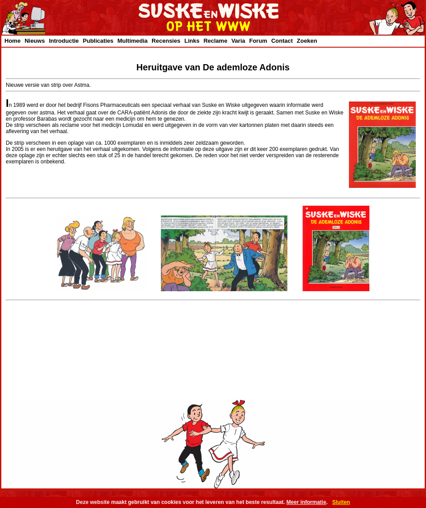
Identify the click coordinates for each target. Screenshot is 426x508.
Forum (258, 40)
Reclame (215, 40)
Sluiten (341, 502)
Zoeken (307, 40)
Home (12, 40)
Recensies (166, 40)
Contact (282, 40)
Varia (238, 40)
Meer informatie (306, 502)
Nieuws (35, 40)
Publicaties (98, 40)
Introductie (64, 40)
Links (192, 40)
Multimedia (132, 40)
